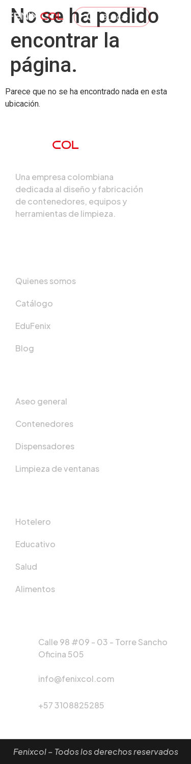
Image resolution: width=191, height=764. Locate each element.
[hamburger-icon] (171, 13)
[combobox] (112, 14)
